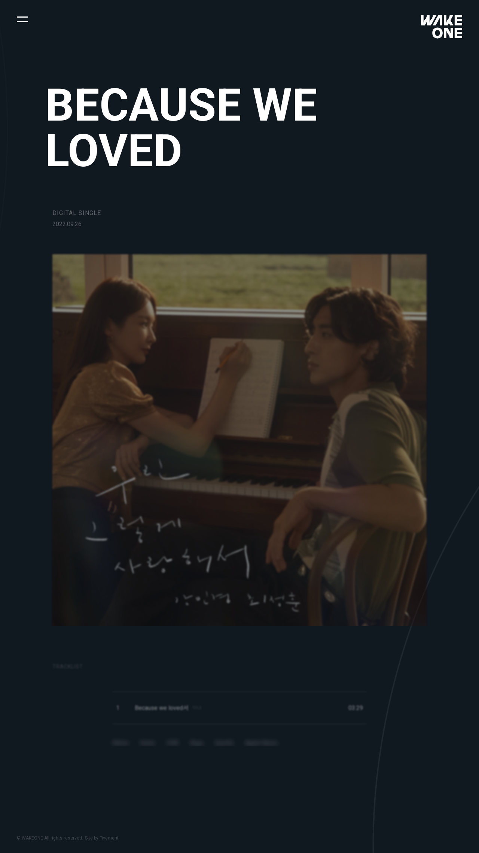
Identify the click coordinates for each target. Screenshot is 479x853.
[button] (22, 18)
